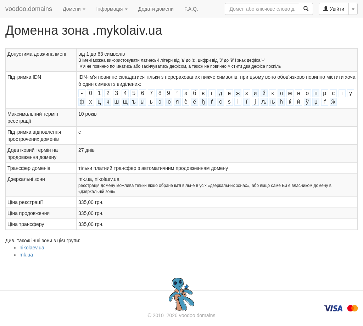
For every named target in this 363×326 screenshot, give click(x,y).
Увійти (333, 9)
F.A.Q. (191, 9)
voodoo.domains (28, 8)
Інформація (112, 9)
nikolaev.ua (31, 247)
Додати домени (156, 9)
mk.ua (26, 255)
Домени (74, 9)
